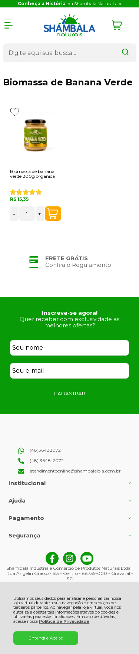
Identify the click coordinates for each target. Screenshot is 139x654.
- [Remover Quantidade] (14, 214)
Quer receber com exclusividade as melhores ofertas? (69, 322)
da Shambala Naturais (67, 3)
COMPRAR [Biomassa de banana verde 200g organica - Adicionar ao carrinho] (52, 213)
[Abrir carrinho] (122, 25)
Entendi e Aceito (46, 638)
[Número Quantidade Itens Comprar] (27, 213)
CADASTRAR (69, 393)
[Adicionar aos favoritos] (14, 112)
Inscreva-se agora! (69, 312)
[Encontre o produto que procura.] (125, 52)
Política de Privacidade (64, 621)
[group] (69, 261)
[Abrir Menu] (8, 25)
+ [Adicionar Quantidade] (39, 214)
